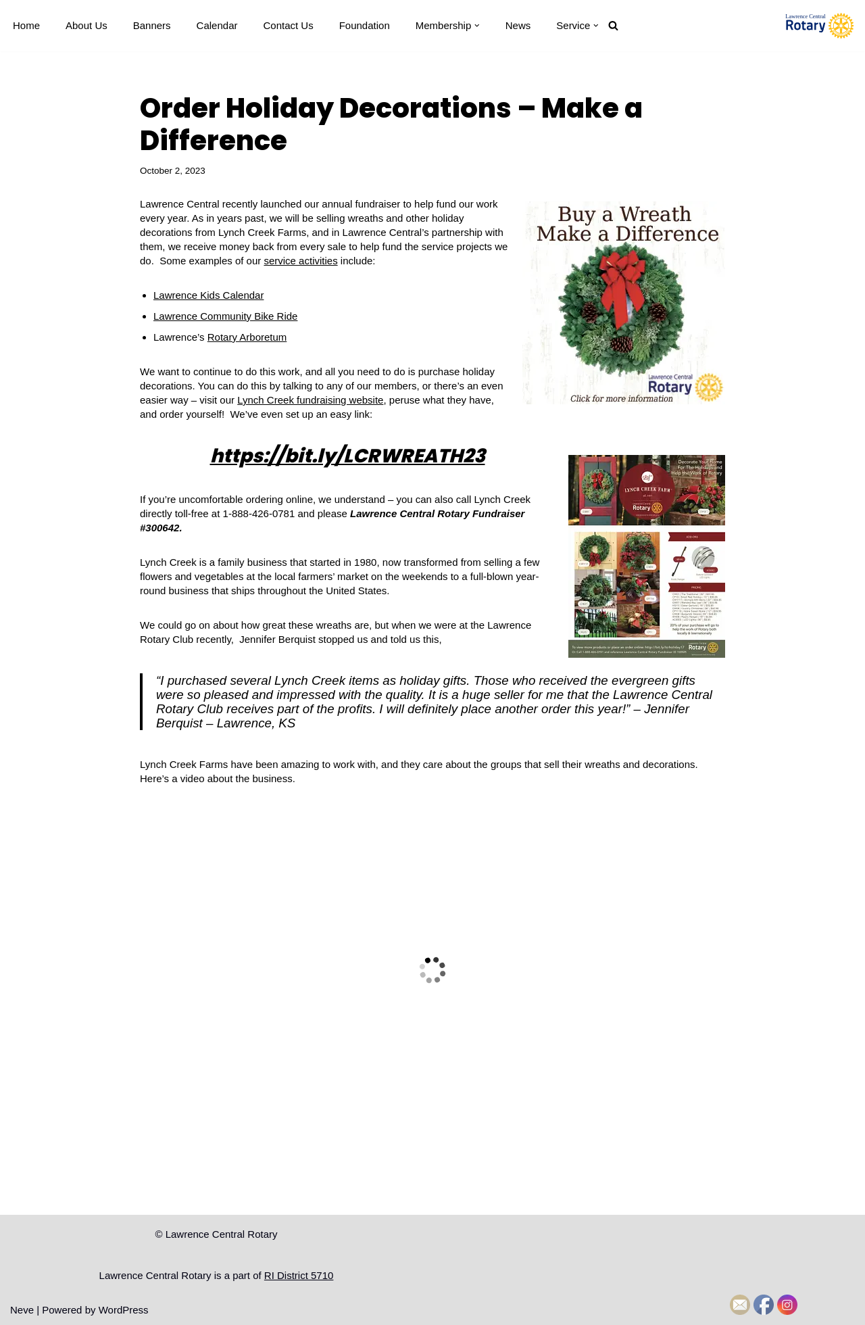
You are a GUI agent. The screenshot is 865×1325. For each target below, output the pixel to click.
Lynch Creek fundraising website (310, 400)
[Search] (613, 25)
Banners (152, 25)
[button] (477, 25)
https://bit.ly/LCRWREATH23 (347, 456)
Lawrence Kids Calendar (208, 295)
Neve (22, 1310)
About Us (86, 25)
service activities (300, 260)
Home (26, 25)
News (518, 25)
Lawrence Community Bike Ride (225, 316)
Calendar (217, 25)
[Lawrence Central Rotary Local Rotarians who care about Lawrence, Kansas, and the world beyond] (819, 25)
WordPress (124, 1310)
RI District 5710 (299, 1275)
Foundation (364, 25)
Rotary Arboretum (247, 337)
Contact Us (288, 25)
